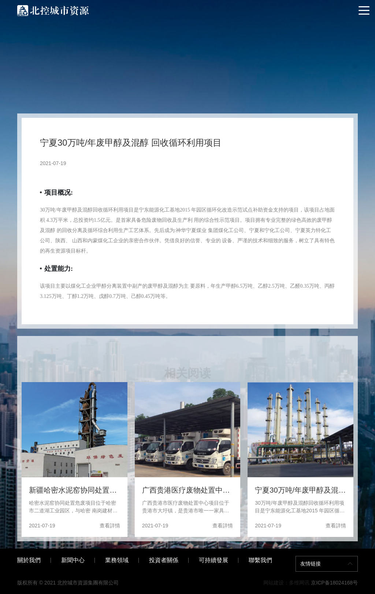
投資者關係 (163, 560)
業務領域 (117, 560)
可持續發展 (213, 560)
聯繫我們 (260, 560)
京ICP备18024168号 (334, 583)
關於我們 (29, 560)
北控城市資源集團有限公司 (88, 583)
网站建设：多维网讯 (286, 583)
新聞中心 (73, 560)
